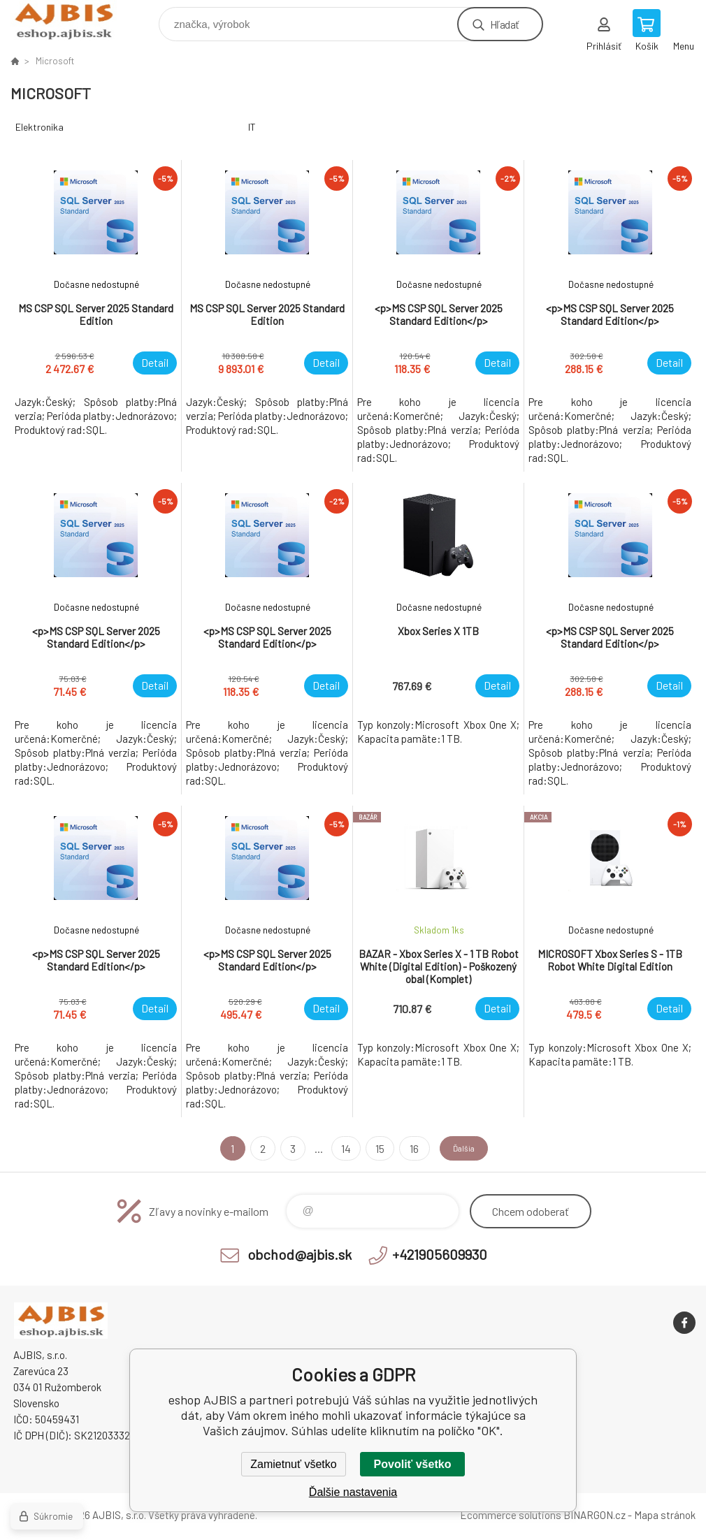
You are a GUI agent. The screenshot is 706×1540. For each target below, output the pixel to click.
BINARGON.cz (594, 1515)
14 (337, 1148)
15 (370, 1148)
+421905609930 (439, 1254)
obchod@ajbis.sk (299, 1254)
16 (404, 1148)
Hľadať (504, 24)
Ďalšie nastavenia (353, 1492)
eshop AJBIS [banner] (72, 20)
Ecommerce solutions (510, 1515)
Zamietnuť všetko (293, 1464)
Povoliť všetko (413, 1464)
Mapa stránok (665, 1515)
